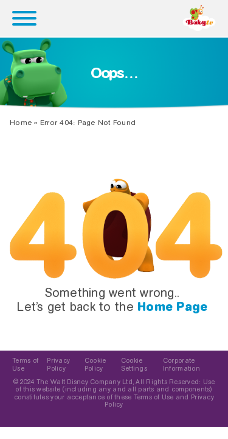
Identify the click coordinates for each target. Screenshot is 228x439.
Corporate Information (181, 365)
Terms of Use (25, 365)
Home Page (172, 306)
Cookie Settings (134, 365)
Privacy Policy (58, 365)
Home (21, 122)
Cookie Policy (95, 365)
